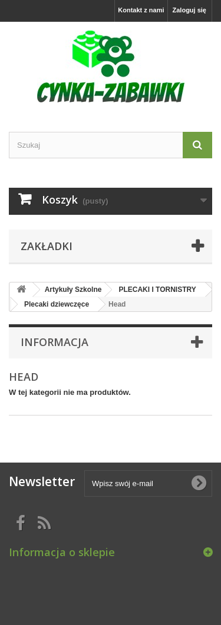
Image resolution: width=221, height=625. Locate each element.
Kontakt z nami (141, 10)
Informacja (54, 342)
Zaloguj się (189, 10)
